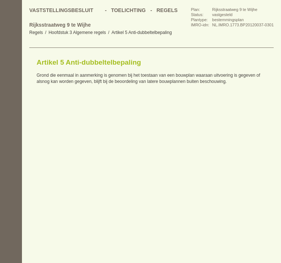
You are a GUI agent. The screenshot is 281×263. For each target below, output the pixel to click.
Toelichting (128, 10)
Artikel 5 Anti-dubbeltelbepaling (142, 32)
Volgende (11, 91)
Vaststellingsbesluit (61, 10)
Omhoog (11, 106)
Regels (36, 32)
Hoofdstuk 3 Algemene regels (77, 32)
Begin (11, 62)
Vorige (11, 76)
